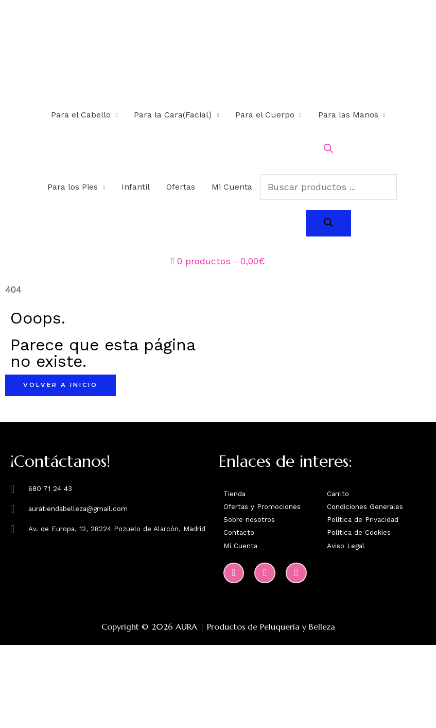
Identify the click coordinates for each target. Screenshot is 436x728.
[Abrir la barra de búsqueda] (328, 150)
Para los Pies (72, 187)
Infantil (135, 187)
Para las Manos (348, 115)
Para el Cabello (81, 115)
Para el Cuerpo (264, 115)
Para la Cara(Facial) (173, 115)
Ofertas (180, 187)
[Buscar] (328, 224)
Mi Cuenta (232, 187)
